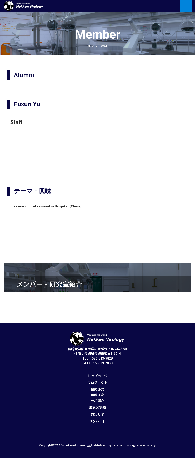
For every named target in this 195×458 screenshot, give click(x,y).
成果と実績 (97, 407)
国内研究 (97, 389)
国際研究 (97, 395)
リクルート (97, 421)
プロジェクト (97, 382)
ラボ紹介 (97, 400)
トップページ (97, 375)
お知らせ (97, 414)
